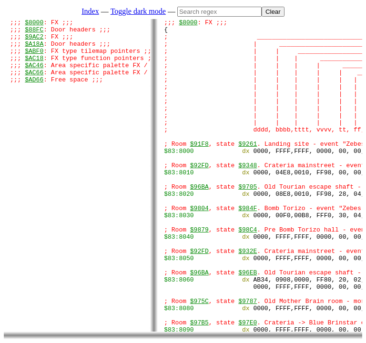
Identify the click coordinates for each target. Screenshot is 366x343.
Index (90, 11)
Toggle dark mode (138, 11)
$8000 (34, 23)
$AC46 (34, 75)
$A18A (34, 49)
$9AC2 (34, 40)
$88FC (34, 32)
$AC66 (34, 83)
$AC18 (34, 66)
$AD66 (34, 92)
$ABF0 (34, 57)
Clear (273, 11)
